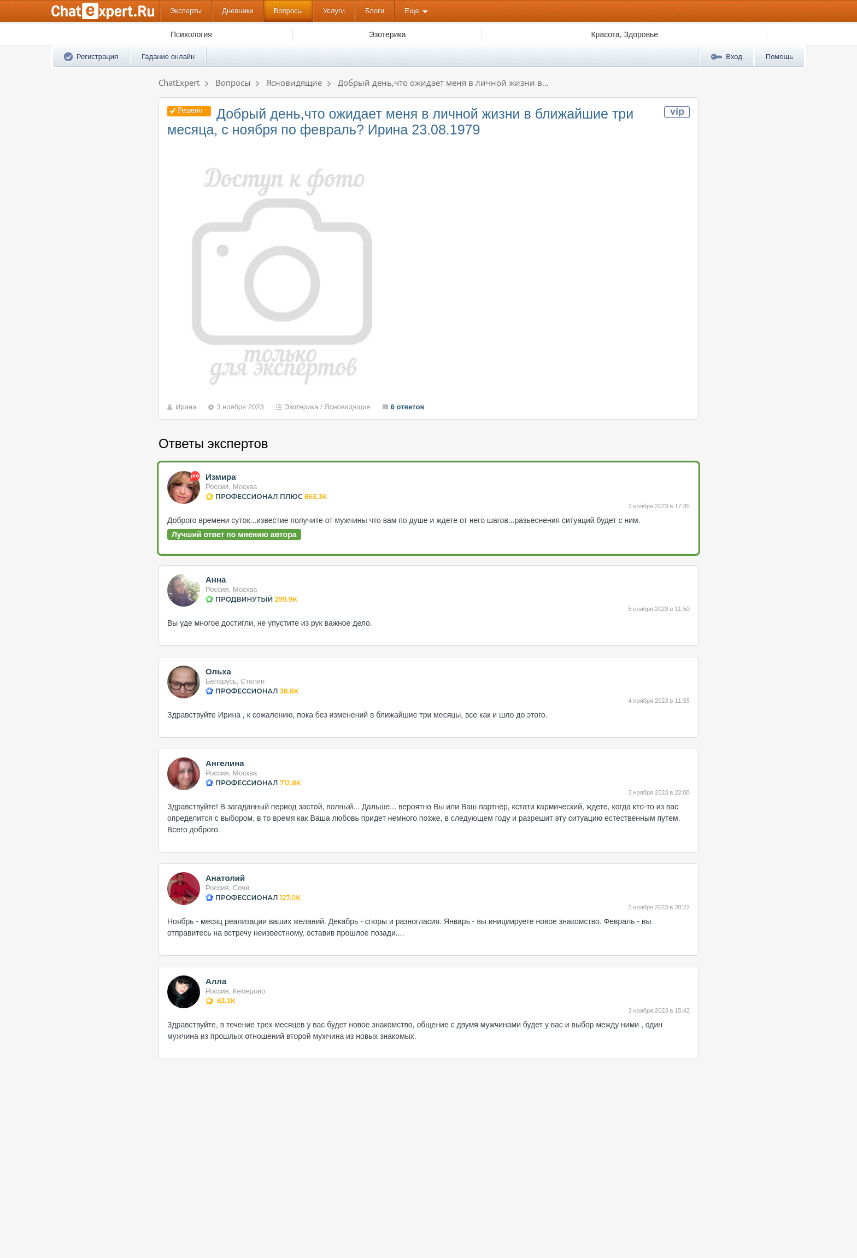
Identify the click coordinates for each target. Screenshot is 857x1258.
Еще (411, 11)
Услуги (334, 11)
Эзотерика (301, 407)
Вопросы (288, 11)
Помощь (779, 56)
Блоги (374, 11)
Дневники (238, 11)
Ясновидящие (347, 407)
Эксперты (186, 11)
